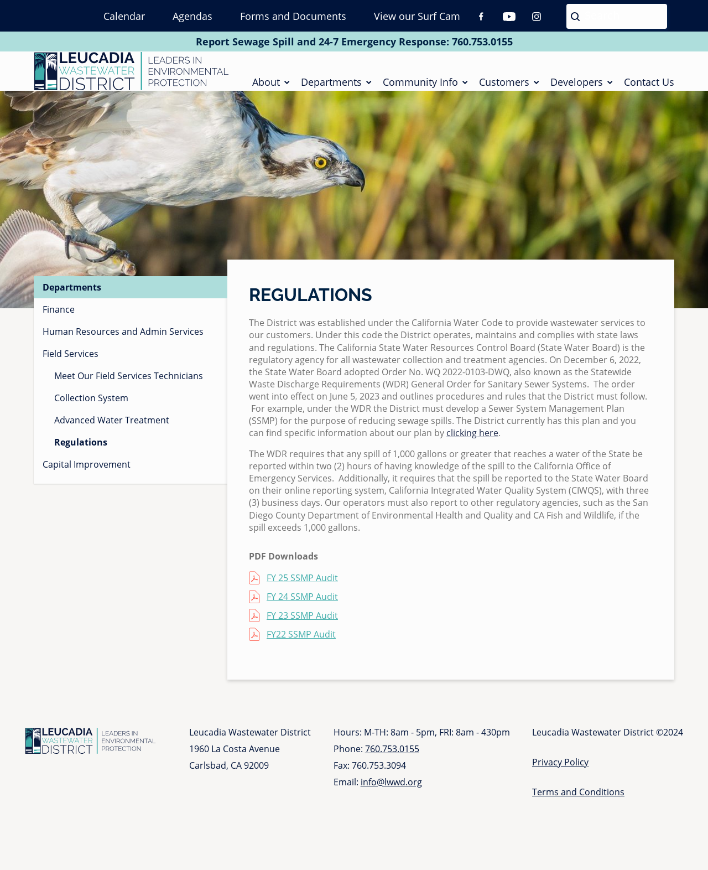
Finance (59, 316)
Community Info (420, 85)
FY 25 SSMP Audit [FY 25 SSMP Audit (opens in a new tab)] (302, 585)
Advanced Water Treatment (111, 427)
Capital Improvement (87, 471)
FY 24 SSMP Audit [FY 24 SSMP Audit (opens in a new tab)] (302, 604)
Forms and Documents (293, 16)
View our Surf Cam (417, 16)
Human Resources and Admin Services (123, 339)
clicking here (472, 440)
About (266, 85)
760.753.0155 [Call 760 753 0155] (482, 41)
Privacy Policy (560, 769)
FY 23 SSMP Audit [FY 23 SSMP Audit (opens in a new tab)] (302, 623)
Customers (504, 85)
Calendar (124, 16)
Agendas (192, 16)
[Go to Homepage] (131, 74)
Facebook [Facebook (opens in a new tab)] (481, 16)
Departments (331, 85)
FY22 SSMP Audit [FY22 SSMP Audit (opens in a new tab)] (301, 641)
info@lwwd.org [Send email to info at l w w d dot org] (391, 789)
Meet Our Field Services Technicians (128, 383)
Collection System (91, 405)
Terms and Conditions (578, 799)
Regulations (80, 449)
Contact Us (649, 85)
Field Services (70, 361)
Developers (576, 85)
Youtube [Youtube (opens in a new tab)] (509, 16)
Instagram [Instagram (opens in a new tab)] (536, 16)
